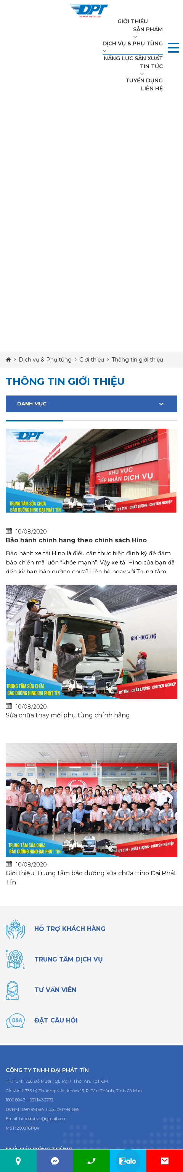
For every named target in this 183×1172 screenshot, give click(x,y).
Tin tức (151, 66)
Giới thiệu (132, 21)
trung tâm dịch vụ (68, 959)
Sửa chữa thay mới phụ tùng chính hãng (68, 715)
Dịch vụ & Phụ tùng (133, 43)
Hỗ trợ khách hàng (70, 928)
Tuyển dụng (144, 80)
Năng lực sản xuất (133, 58)
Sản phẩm (148, 29)
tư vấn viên (55, 990)
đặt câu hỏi (56, 1020)
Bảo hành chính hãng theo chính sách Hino (76, 540)
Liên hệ (152, 88)
